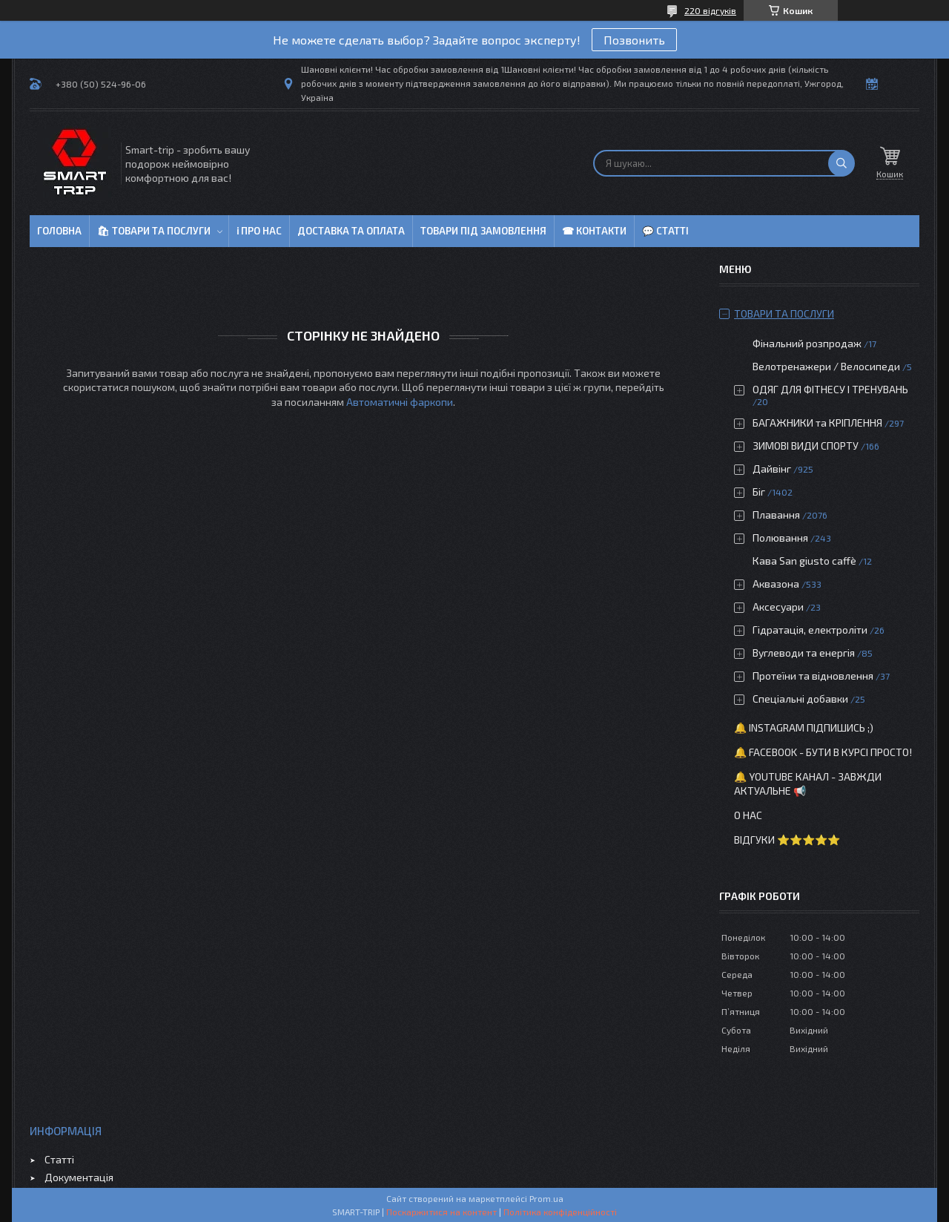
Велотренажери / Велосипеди (826, 366)
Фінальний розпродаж (808, 343)
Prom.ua (546, 1198)
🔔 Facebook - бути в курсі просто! (823, 752)
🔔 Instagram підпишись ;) (803, 727)
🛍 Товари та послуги (154, 231)
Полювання (780, 537)
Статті (59, 1159)
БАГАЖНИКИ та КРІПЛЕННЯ (817, 422)
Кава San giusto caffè (804, 560)
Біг (759, 491)
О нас (748, 815)
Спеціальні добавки (800, 698)
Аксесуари (778, 606)
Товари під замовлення (483, 231)
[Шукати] (841, 163)
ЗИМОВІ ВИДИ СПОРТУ (806, 445)
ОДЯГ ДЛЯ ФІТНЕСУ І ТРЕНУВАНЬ (830, 389)
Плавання (776, 514)
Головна (59, 231)
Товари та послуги (784, 313)
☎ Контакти (594, 231)
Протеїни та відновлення (813, 675)
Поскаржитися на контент (441, 1211)
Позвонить (634, 40)
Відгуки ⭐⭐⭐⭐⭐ (787, 839)
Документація (78, 1177)
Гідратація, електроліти (810, 629)
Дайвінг (772, 468)
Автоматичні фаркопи (399, 401)
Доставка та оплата (351, 231)
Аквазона (776, 583)
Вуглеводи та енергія (804, 652)
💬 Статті (665, 231)
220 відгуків (710, 10)
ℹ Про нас (259, 231)
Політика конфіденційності (560, 1211)
